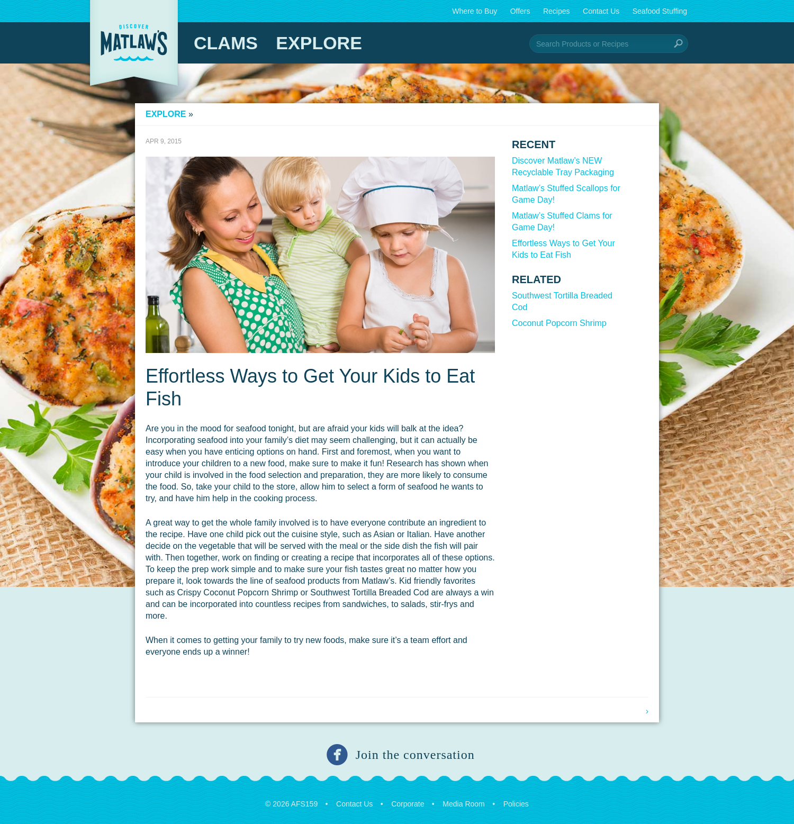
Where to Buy (474, 11)
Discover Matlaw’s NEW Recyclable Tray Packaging (563, 166)
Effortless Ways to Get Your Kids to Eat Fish (563, 249)
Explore (319, 43)
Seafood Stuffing (660, 11)
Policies (516, 804)
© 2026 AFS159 (291, 804)
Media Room (463, 804)
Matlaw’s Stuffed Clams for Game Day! (562, 221)
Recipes (556, 11)
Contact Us (601, 11)
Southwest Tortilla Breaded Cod (562, 301)
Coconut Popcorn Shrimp (559, 323)
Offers (520, 11)
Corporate (407, 804)
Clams (226, 43)
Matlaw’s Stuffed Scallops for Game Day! (566, 194)
